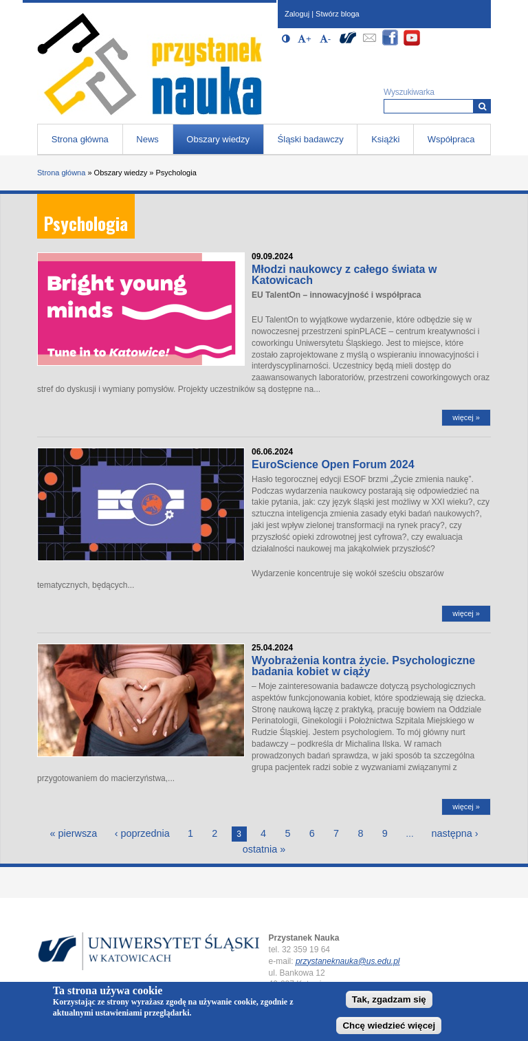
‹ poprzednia (142, 833)
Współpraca (451, 139)
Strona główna (80, 139)
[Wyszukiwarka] (482, 106)
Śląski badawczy (311, 139)
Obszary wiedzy (218, 139)
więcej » (466, 417)
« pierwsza (74, 833)
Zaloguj (297, 14)
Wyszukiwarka (409, 92)
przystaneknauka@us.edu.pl (348, 961)
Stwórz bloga (338, 14)
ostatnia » (264, 849)
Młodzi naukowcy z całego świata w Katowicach (344, 274)
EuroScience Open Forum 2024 (333, 464)
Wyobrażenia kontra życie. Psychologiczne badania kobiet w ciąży (363, 666)
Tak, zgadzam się (389, 1003)
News (147, 139)
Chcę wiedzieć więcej (388, 1029)
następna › (454, 833)
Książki (385, 139)
